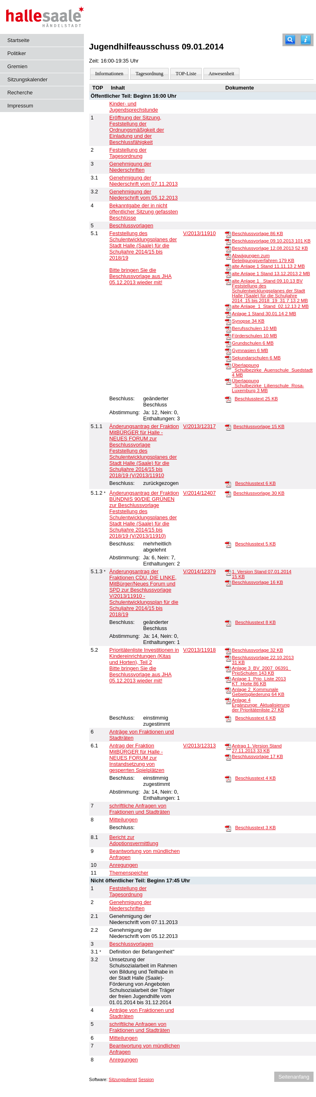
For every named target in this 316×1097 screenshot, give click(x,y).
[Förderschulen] (228, 336)
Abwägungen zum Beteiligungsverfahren (263, 258)
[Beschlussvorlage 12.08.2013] (228, 248)
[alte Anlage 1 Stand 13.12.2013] (228, 273)
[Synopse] (228, 321)
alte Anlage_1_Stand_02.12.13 (270, 306)
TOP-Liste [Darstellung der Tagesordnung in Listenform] (186, 73)
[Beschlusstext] (228, 399)
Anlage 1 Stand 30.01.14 (264, 313)
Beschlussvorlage (257, 233)
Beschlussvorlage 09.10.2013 (271, 240)
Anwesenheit (222, 73)
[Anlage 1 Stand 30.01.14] (228, 314)
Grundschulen (253, 343)
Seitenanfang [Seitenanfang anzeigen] (293, 1077)
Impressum (20, 106)
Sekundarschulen (256, 357)
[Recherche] (290, 40)
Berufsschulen (254, 328)
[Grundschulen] (228, 343)
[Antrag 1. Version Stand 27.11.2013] (228, 746)
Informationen (109, 73)
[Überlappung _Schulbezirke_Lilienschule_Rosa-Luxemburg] (228, 381)
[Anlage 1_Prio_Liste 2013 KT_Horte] (228, 679)
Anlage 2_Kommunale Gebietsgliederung (258, 692)
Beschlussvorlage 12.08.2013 (270, 248)
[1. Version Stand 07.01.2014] (228, 572)
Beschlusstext (256, 398)
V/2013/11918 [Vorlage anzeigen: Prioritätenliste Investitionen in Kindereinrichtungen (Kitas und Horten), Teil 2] (199, 650)
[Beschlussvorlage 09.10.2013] (228, 241)
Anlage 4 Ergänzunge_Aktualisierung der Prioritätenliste (261, 705)
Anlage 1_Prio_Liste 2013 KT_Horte (259, 681)
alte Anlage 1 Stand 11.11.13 (268, 266)
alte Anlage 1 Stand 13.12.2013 (271, 273)
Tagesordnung (149, 73)
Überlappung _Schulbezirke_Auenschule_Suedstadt (272, 370)
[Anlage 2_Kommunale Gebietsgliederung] (228, 689)
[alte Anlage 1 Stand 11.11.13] (228, 266)
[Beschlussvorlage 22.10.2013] (228, 657)
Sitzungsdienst (123, 1079)
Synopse (248, 321)
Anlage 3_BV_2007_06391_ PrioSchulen (261, 670)
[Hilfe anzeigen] (306, 40)
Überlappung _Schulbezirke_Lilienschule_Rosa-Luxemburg (268, 385)
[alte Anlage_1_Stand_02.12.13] (228, 306)
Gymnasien (250, 350)
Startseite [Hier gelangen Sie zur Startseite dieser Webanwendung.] (18, 40)
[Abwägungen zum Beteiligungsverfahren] (228, 255)
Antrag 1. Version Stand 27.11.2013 (257, 748)
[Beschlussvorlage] (228, 233)
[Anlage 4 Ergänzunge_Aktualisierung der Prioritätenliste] (228, 700)
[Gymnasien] (228, 350)
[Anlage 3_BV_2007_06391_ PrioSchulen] (228, 668)
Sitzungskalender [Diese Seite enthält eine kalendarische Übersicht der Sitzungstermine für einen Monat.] (27, 79)
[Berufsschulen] (228, 328)
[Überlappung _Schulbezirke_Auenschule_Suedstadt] (228, 365)
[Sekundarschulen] (228, 358)
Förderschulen (254, 335)
